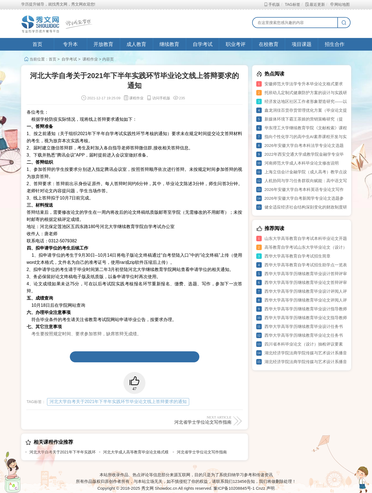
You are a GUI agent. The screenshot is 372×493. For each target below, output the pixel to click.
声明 (270, 488)
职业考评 (236, 44)
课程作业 (90, 59)
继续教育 (169, 44)
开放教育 (103, 44)
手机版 (272, 4)
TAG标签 (292, 4)
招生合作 (335, 44)
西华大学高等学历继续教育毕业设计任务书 (303, 326)
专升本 (70, 44)
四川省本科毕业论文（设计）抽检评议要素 (303, 344)
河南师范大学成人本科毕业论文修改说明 (301, 163)
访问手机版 (158, 98)
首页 (37, 44)
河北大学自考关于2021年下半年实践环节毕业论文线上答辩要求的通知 (118, 401)
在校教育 (269, 44)
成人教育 (136, 44)
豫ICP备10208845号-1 (234, 488)
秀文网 (147, 488)
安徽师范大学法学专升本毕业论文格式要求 (303, 83)
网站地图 (340, 4)
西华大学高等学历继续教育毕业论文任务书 (303, 335)
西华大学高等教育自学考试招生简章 (297, 256)
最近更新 (315, 4)
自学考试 (203, 44)
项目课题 (302, 44)
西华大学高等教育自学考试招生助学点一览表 (305, 264)
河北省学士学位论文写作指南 (183, 419)
